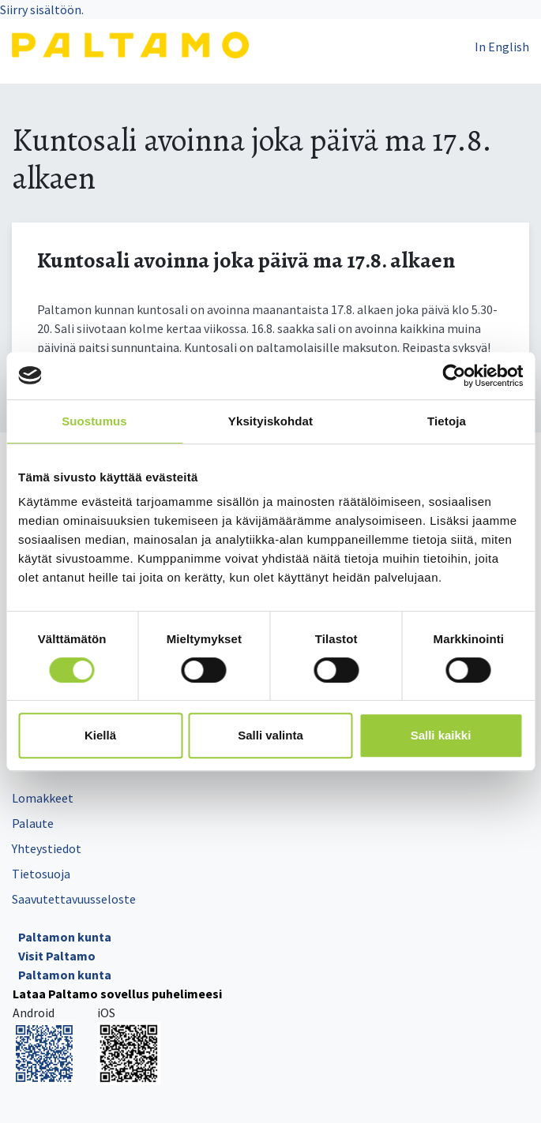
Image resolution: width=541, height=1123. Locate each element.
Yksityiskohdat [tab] (270, 421)
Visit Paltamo (57, 956)
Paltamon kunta (64, 937)
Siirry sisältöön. (42, 9)
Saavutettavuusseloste (74, 899)
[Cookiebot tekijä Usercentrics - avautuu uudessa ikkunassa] (454, 375)
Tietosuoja (41, 874)
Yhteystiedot (46, 848)
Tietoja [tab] (446, 421)
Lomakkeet (42, 798)
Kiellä (100, 735)
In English (502, 46)
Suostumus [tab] (94, 421)
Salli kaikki (441, 735)
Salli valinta (270, 735)
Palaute (33, 823)
